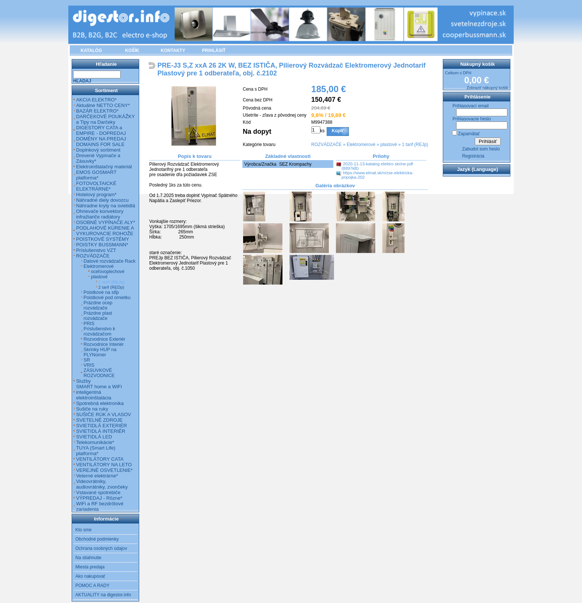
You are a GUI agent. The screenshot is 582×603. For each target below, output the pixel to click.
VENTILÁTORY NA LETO (104, 464)
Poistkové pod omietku (107, 297)
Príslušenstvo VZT (96, 250)
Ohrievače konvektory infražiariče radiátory (100, 214)
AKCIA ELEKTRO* (96, 100)
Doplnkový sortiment (98, 150)
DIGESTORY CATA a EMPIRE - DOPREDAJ (101, 130)
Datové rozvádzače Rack (109, 261)
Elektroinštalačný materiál (104, 166)
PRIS (89, 323)
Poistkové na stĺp (101, 292)
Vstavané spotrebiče (98, 492)
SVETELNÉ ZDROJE (99, 420)
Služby (83, 381)
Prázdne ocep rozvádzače (98, 305)
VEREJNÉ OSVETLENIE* (104, 470)
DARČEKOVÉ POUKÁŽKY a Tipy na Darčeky (105, 119)
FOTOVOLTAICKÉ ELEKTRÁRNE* (96, 186)
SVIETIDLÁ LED (94, 437)
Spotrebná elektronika (100, 403)
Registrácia (473, 156)
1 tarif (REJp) (415, 144)
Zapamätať (469, 133)
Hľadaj (82, 81)
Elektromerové (361, 144)
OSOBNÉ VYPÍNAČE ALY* (105, 222)
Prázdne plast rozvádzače (98, 316)
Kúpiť (338, 130)
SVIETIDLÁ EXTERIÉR (101, 425)
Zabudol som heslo (481, 149)
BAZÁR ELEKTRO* (97, 111)
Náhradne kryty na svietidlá (105, 205)
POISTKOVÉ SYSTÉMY (102, 239)
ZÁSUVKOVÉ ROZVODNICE (99, 373)
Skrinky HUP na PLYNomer (100, 352)
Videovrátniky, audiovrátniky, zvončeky (102, 484)
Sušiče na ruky (92, 409)
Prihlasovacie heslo (471, 118)
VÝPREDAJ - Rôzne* (99, 498)
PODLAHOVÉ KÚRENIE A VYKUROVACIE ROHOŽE (105, 230)
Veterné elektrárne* (97, 476)
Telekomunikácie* (95, 442)
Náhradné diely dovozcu (102, 200)
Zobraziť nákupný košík (487, 87)
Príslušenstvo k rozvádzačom (99, 331)
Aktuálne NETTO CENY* (103, 105)
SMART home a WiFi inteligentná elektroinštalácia (99, 392)
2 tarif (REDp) (111, 287)
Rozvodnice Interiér (104, 344)
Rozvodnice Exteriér (104, 339)
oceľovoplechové (107, 271)
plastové (388, 144)
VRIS (89, 365)
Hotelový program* (96, 194)
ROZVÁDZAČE (326, 144)
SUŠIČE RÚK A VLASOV (103, 414)
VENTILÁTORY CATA (100, 459)
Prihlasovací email (470, 105)
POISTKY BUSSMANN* (102, 244)
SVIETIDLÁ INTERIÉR (100, 431)
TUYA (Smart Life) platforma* (95, 450)
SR (87, 360)
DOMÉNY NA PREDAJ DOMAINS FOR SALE (101, 141)
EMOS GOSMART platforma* (96, 175)
